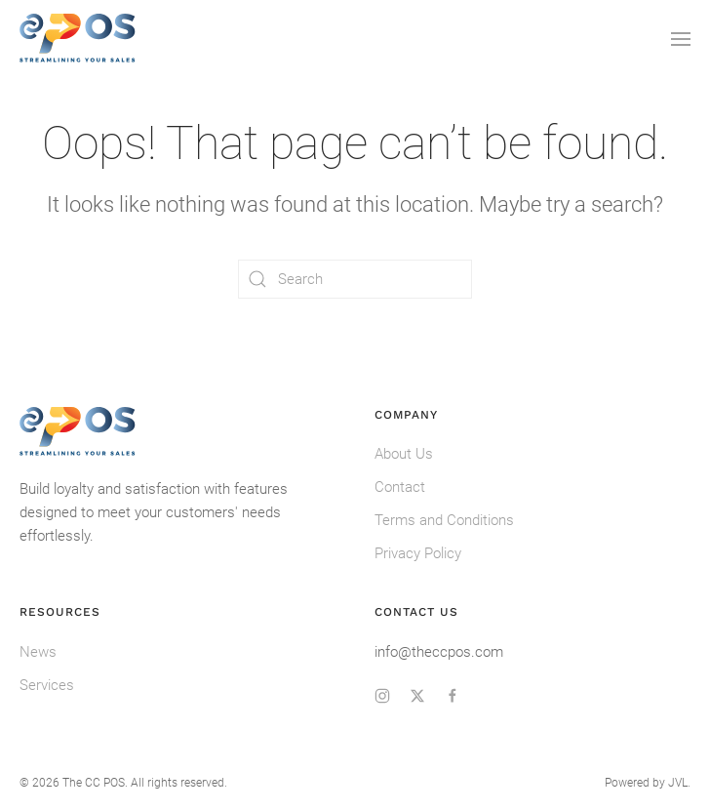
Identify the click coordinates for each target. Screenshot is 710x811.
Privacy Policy (418, 553)
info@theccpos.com (439, 652)
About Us (404, 454)
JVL (678, 783)
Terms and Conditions (444, 520)
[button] (680, 39)
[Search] (355, 279)
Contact (400, 487)
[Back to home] (78, 39)
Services (47, 685)
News (38, 652)
